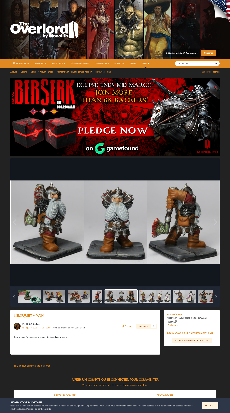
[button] (13, 296)
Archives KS (21, 63)
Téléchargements (80, 63)
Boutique (40, 63)
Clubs (133, 63)
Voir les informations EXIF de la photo (191, 340)
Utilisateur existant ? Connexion (182, 53)
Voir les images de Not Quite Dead (69, 328)
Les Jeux (58, 63)
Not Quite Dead (33, 324)
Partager (127, 326)
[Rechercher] (185, 63)
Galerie (145, 65)
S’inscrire (208, 53)
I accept (210, 405)
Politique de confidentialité (38, 409)
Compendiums (102, 63)
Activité (119, 63)
